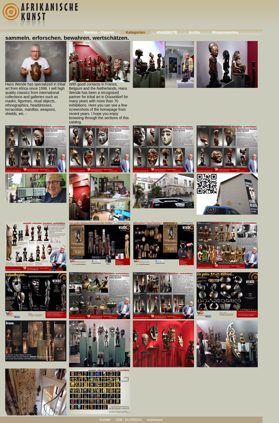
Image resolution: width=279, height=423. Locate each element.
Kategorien (135, 32)
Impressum (155, 420)
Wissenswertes (225, 32)
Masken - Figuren (99, 32)
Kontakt (105, 420)
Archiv (195, 32)
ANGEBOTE (166, 32)
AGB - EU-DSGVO (129, 420)
